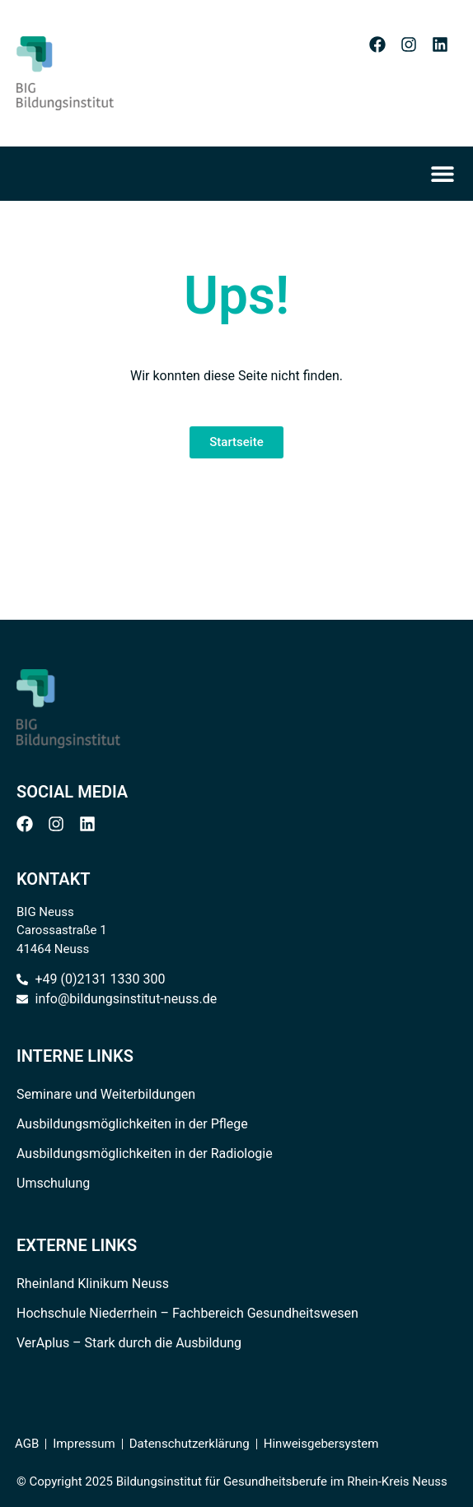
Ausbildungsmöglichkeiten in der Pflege (132, 1124)
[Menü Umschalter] (447, 174)
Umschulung (53, 1183)
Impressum (84, 1443)
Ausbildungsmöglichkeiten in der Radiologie (144, 1153)
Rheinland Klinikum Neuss (92, 1283)
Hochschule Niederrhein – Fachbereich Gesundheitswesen (187, 1313)
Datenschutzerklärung (189, 1443)
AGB (27, 1443)
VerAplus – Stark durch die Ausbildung (128, 1343)
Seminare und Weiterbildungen (105, 1094)
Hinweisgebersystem (321, 1443)
